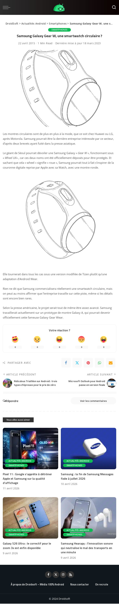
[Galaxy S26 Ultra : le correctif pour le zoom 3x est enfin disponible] (30, 518)
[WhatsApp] (99, 362)
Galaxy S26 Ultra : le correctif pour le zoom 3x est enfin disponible (27, 546)
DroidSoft (12, 23)
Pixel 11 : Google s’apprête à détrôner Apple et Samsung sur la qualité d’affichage (27, 478)
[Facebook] (66, 362)
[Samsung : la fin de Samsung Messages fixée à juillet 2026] (88, 449)
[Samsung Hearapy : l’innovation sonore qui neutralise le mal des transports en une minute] (88, 518)
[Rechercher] (114, 7)
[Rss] (70, 575)
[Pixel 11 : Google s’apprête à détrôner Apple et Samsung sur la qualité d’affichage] (30, 449)
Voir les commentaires (91, 401)
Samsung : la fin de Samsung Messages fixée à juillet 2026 (87, 476)
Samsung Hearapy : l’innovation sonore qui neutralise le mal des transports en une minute (87, 548)
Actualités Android (33, 23)
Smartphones (58, 23)
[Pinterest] (88, 362)
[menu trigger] (7, 7)
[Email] (110, 362)
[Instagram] (63, 575)
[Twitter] (77, 362)
